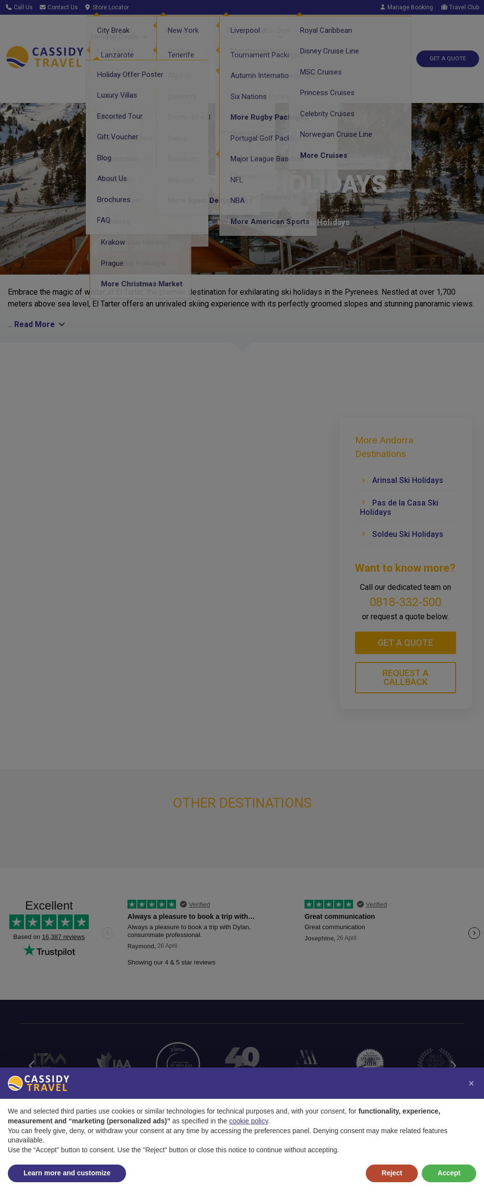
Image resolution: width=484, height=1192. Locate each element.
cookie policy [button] (248, 1121)
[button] (471, 1083)
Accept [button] (448, 1173)
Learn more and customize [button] (67, 1173)
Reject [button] (392, 1173)
